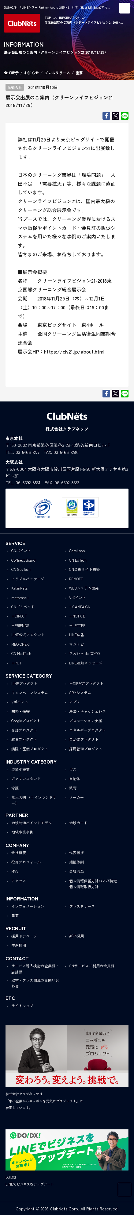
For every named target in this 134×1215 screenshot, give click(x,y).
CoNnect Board (23, 560)
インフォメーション (27, 906)
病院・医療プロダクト (29, 748)
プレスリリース (57, 72)
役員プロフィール (26, 862)
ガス (72, 769)
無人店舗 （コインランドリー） (33, 800)
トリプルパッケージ (27, 578)
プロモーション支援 (85, 720)
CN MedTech (21, 653)
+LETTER (77, 625)
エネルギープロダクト (87, 730)
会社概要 (18, 852)
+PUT (16, 662)
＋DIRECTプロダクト (86, 683)
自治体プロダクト (84, 739)
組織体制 (76, 862)
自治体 (74, 778)
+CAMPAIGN (79, 606)
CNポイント (21, 550)
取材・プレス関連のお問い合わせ (35, 983)
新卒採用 (76, 935)
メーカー (76, 797)
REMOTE (76, 578)
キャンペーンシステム (29, 692)
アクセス (18, 880)
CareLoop (77, 550)
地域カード (78, 822)
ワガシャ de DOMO (84, 653)
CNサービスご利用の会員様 (91, 965)
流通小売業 (20, 769)
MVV (14, 871)
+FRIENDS (20, 625)
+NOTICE (77, 615)
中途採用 (18, 945)
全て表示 (11, 72)
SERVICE (15, 543)
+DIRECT (19, 615)
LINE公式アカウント (28, 634)
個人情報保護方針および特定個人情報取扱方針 (93, 883)
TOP (48, 17)
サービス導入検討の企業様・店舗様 (35, 968)
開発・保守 (20, 711)
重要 (79, 72)
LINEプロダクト (24, 683)
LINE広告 (76, 634)
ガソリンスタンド (26, 778)
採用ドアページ (24, 935)
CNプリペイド (23, 606)
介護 (15, 787)
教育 (72, 787)
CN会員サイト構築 (84, 569)
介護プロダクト (24, 730)
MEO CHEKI (20, 644)
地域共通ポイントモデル (31, 822)
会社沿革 (76, 871)
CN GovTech (21, 569)
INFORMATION (69, 17)
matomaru (19, 597)
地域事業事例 (22, 831)
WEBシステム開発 (84, 587)
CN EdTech (78, 560)
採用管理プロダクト (85, 748)
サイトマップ (22, 1005)
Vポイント (77, 597)
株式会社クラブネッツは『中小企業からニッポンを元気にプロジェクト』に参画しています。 (44, 1100)
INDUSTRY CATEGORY (31, 761)
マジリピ (76, 644)
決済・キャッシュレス (87, 711)
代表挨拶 (76, 852)
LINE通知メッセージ (85, 662)
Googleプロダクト (25, 720)
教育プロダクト (24, 739)
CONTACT (17, 958)
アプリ (74, 701)
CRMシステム (80, 692)
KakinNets (19, 587)
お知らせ (31, 72)
